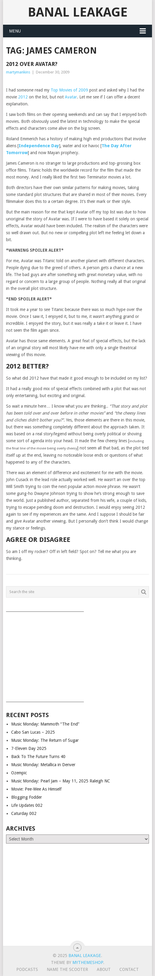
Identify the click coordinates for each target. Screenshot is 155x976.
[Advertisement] (77, 655)
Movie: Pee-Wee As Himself (36, 789)
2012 (23, 97)
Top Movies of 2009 (69, 90)
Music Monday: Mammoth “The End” (45, 724)
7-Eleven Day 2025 (28, 748)
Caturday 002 (23, 813)
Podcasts (27, 969)
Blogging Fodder (26, 797)
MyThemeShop (87, 962)
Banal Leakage (78, 12)
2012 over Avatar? (31, 64)
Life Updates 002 (27, 805)
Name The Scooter (67, 969)
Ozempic (19, 772)
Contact (129, 969)
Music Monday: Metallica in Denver (43, 764)
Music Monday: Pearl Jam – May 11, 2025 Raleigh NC (60, 781)
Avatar (71, 97)
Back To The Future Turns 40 (38, 756)
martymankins (18, 72)
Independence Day (39, 145)
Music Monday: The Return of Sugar (45, 740)
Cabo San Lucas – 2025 (33, 732)
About (104, 969)
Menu (15, 31)
